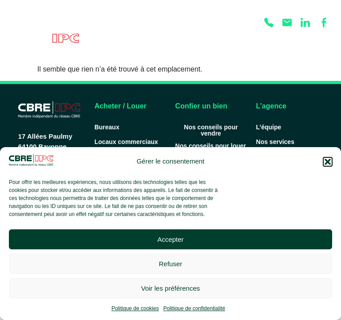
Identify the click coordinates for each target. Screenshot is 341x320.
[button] (327, 161)
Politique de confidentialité (194, 308)
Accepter (170, 239)
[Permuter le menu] (323, 41)
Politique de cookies (135, 308)
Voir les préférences (170, 288)
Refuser (170, 264)
